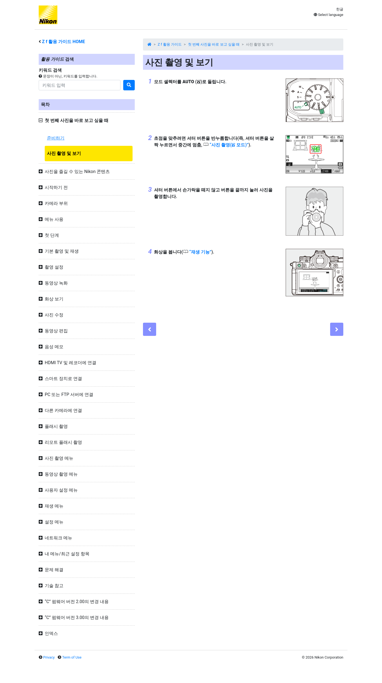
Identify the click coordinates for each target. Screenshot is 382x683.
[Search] (79, 85)
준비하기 (55, 138)
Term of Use (72, 657)
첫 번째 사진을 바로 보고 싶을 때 (214, 44)
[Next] (336, 329)
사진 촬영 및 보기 (64, 153)
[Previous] (149, 329)
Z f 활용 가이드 (170, 44)
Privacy (49, 657)
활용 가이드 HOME (63, 41)
